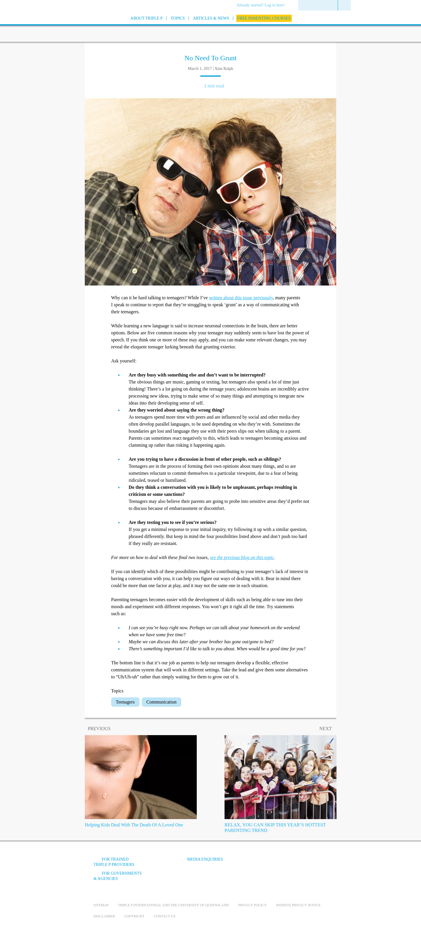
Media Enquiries (205, 859)
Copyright (134, 916)
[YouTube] (279, 863)
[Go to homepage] (79, 26)
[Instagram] (295, 863)
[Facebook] (263, 863)
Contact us (164, 916)
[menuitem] (262, 5)
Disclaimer (104, 916)
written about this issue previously (241, 297)
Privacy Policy (252, 905)
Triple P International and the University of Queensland (173, 905)
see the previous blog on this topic (242, 557)
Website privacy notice (298, 905)
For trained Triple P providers (114, 862)
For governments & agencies (118, 876)
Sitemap (101, 905)
